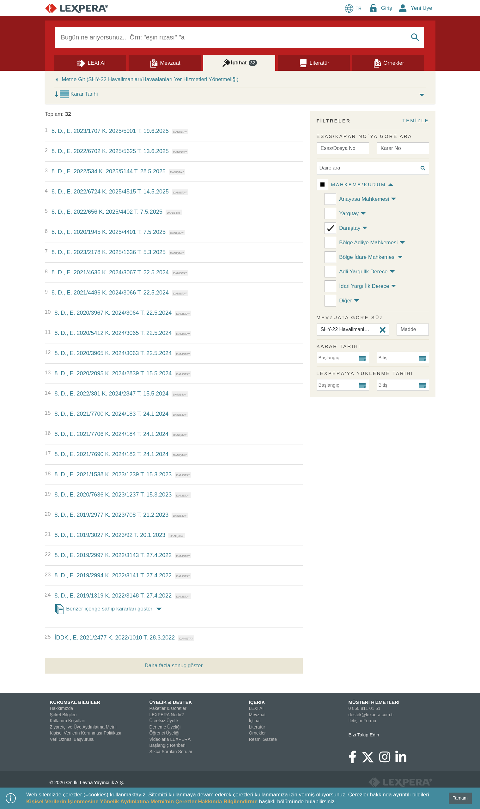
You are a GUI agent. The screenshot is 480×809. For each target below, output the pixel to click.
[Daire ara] (373, 168)
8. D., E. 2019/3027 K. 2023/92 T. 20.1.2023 (109, 535)
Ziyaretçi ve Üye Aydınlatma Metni (83, 726)
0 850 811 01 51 (364, 708)
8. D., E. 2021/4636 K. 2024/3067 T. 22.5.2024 (110, 272)
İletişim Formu (362, 720)
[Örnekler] (388, 62)
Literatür (257, 726)
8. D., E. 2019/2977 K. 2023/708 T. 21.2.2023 (111, 515)
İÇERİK (257, 702)
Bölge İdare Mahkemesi (367, 257)
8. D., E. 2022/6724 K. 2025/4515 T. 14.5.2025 (110, 191)
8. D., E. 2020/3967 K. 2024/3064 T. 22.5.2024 (113, 313)
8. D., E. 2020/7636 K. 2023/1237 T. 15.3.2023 (113, 494)
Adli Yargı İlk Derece (363, 272)
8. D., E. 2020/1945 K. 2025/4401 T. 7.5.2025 (109, 232)
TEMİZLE (415, 120)
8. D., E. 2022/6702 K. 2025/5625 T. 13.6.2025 (110, 151)
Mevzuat (257, 714)
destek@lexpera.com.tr (371, 714)
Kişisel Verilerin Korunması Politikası (85, 732)
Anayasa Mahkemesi (364, 199)
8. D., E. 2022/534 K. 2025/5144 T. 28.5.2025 (109, 171)
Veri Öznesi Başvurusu (72, 739)
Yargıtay (349, 214)
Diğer (345, 301)
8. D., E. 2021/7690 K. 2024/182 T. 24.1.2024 (111, 454)
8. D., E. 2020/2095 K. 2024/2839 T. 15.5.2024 (113, 373)
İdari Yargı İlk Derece (364, 286)
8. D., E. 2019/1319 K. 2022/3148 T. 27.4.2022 (113, 595)
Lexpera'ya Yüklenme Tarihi (365, 373)
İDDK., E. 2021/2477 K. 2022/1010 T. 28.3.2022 (114, 637)
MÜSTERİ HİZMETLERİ (374, 702)
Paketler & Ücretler (167, 708)
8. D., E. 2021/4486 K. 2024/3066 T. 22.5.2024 (110, 292)
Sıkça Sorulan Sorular (170, 751)
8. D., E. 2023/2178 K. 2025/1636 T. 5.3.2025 (109, 252)
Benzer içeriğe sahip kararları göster (109, 609)
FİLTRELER (334, 120)
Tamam (460, 797)
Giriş (386, 8)
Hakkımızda (61, 708)
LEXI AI (256, 708)
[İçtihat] (239, 62)
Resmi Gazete (263, 739)
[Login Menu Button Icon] (373, 8)
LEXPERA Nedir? (166, 714)
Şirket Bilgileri (63, 714)
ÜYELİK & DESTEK (170, 702)
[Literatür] (314, 62)
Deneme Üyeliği (165, 726)
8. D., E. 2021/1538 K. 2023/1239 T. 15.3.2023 (113, 474)
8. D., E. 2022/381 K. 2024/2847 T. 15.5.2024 (111, 393)
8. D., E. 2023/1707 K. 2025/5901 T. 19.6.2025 (110, 131)
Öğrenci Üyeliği (164, 732)
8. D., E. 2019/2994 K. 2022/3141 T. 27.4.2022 (113, 575)
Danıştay (349, 228)
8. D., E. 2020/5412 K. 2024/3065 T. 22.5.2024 (113, 333)
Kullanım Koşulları (68, 720)
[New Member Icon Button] (403, 8)
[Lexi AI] (90, 62)
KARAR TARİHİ (339, 346)
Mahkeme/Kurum (358, 184)
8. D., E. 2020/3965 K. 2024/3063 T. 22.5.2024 (113, 353)
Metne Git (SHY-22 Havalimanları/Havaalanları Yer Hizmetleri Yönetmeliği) (150, 79)
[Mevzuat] (165, 62)
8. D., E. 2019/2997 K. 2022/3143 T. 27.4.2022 (113, 555)
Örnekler (257, 732)
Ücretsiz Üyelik (164, 720)
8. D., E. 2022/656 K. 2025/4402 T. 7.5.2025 (107, 212)
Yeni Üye (421, 8)
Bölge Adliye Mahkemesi (368, 243)
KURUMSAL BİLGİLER (75, 702)
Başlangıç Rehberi (167, 745)
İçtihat (255, 720)
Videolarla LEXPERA (170, 739)
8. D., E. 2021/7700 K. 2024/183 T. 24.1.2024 (111, 414)
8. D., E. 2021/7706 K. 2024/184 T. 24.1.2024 (111, 434)
